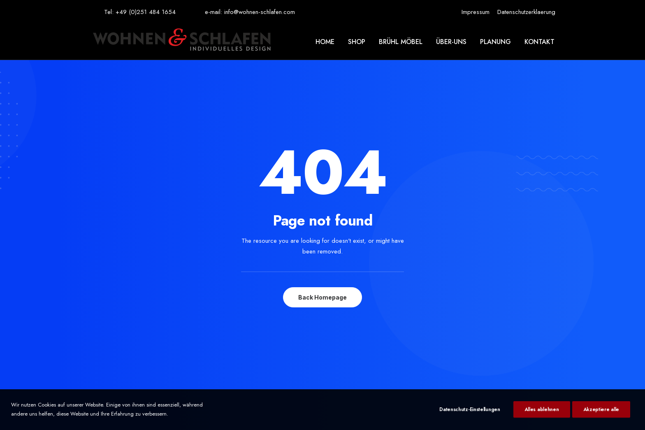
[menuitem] (475, 12)
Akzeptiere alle (601, 409)
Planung (495, 41)
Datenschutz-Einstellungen (469, 409)
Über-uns (451, 41)
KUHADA (333, 381)
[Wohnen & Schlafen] (181, 42)
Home (325, 41)
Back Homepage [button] (322, 231)
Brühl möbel (400, 41)
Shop (356, 41)
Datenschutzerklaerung (526, 11)
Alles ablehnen (541, 409)
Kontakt (539, 41)
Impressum (476, 11)
